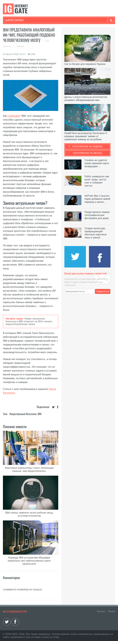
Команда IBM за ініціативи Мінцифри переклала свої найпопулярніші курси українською (29, 560)
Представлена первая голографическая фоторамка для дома (97, 215)
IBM (39, 414)
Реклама (111, 611)
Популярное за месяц (87, 153)
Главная (20, 46)
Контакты (101, 611)
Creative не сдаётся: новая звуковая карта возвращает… (97, 163)
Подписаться (102, 291)
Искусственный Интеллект (23, 414)
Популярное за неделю (87, 146)
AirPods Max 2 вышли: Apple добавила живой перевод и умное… (97, 198)
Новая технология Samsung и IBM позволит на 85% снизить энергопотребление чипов (28, 321)
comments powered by (22, 589)
